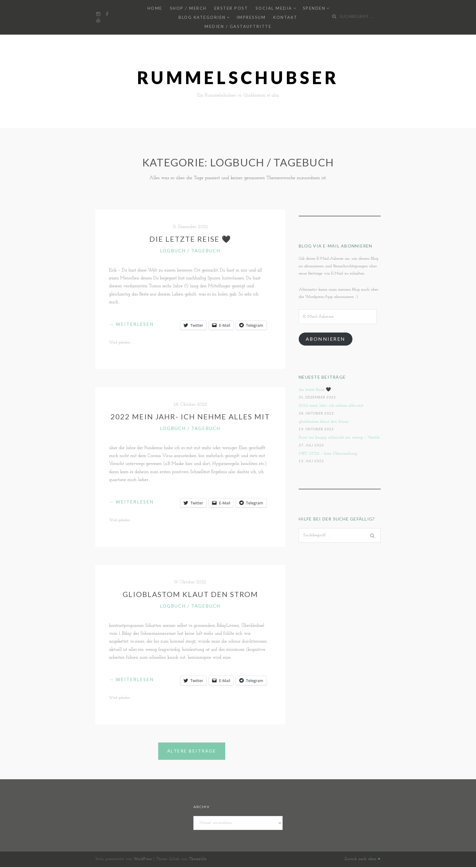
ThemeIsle (197, 859)
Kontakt (285, 17)
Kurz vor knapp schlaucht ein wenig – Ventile (339, 437)
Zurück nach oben (363, 859)
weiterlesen (131, 324)
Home (155, 8)
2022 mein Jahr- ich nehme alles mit (190, 416)
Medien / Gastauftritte (238, 26)
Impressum (251, 17)
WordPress (143, 859)
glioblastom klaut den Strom (190, 594)
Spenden (314, 8)
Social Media (274, 8)
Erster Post (231, 8)
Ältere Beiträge (191, 750)
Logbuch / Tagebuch (190, 250)
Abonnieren (325, 339)
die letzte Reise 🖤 (190, 238)
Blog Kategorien (202, 17)
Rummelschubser (238, 77)
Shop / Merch (188, 8)
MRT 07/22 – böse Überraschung (328, 453)
